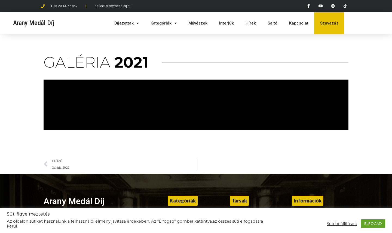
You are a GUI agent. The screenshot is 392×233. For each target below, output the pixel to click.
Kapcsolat (298, 23)
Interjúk (226, 23)
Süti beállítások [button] (342, 223)
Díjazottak (126, 23)
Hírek (251, 23)
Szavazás (329, 23)
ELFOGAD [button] (373, 223)
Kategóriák (164, 23)
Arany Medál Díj (33, 23)
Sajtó (272, 23)
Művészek (197, 23)
